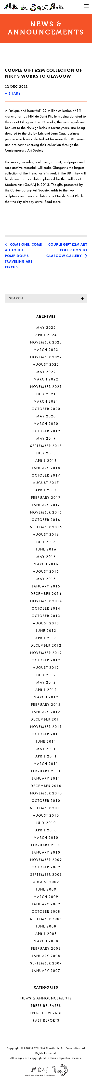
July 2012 (46, 675)
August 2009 (46, 882)
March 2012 (46, 697)
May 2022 (46, 372)
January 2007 (46, 970)
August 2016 (46, 534)
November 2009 (46, 860)
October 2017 (46, 475)
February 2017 (46, 497)
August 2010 (46, 815)
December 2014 (46, 593)
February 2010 (46, 845)
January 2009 (46, 904)
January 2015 (46, 586)
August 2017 (46, 483)
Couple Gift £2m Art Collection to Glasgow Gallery (66, 250)
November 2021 (46, 386)
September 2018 (46, 446)
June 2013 (46, 630)
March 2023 (46, 349)
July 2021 (46, 394)
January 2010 (46, 852)
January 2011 (46, 778)
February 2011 (46, 771)
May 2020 (46, 416)
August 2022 (46, 364)
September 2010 (46, 808)
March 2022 (46, 379)
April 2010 (46, 830)
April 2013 (46, 638)
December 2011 (46, 719)
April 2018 (46, 460)
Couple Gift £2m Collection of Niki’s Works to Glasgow (43, 73)
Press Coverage (46, 1013)
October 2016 (46, 519)
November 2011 (46, 726)
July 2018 (46, 453)
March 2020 (46, 423)
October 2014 (46, 608)
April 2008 (46, 933)
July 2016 (46, 542)
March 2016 (46, 564)
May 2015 (46, 579)
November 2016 (46, 512)
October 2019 (46, 431)
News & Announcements (46, 998)
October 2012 (46, 660)
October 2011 (46, 734)
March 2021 (46, 401)
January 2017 (46, 505)
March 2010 (46, 837)
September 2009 (46, 874)
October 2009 (46, 867)
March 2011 (46, 763)
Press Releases (46, 1005)
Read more (52, 201)
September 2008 (46, 919)
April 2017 (46, 490)
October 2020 (46, 409)
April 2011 (46, 756)
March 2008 (46, 941)
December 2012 (46, 645)
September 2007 (46, 963)
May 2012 (46, 682)
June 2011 (46, 741)
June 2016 (46, 549)
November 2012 (46, 653)
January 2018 (46, 468)
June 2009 (46, 889)
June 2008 (46, 926)
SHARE (13, 94)
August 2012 (46, 667)
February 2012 (46, 704)
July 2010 (46, 823)
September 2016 (46, 527)
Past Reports (46, 1020)
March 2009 (46, 896)
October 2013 (46, 616)
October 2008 (46, 911)
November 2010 (46, 793)
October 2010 (46, 800)
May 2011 (46, 749)
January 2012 (46, 712)
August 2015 (46, 571)
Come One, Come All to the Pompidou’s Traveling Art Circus (23, 255)
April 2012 (46, 689)
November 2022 (46, 357)
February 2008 (46, 948)
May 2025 (46, 327)
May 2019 (46, 438)
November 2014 (46, 601)
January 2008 (46, 956)
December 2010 (46, 786)
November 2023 (46, 342)
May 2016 (46, 556)
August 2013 (46, 623)
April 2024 (46, 335)
